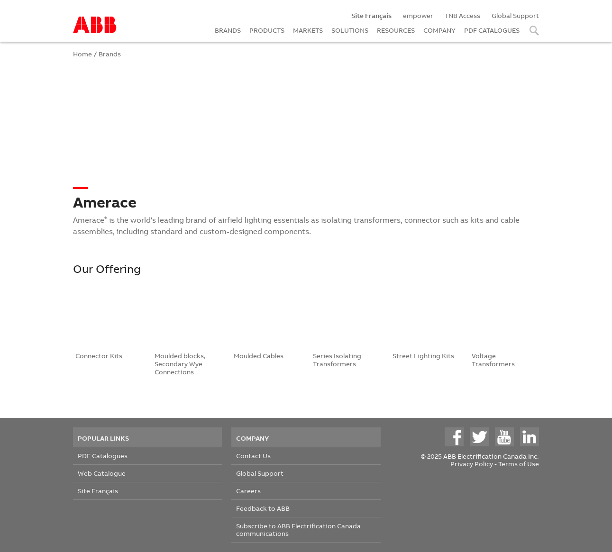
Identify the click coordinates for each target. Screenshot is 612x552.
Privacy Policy (471, 463)
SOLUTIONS (349, 30)
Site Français (98, 490)
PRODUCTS (266, 30)
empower (418, 15)
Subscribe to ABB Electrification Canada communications (298, 529)
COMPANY (439, 30)
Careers (248, 490)
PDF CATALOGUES (492, 30)
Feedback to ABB (263, 508)
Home (82, 53)
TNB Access (462, 15)
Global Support (515, 15)
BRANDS (228, 30)
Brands (110, 53)
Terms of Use (518, 463)
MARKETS (308, 30)
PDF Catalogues (103, 455)
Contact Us (253, 455)
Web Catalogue (102, 473)
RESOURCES (396, 30)
